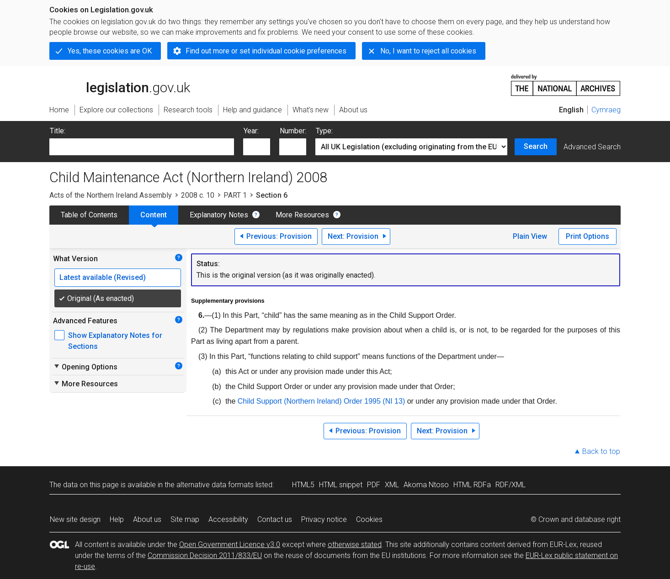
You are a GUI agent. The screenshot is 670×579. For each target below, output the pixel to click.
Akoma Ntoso (426, 484)
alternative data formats (215, 484)
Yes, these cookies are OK (110, 51)
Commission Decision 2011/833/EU (205, 555)
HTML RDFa (472, 484)
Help (117, 519)
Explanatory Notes (219, 215)
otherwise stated (355, 544)
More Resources (302, 215)
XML (392, 484)
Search (536, 146)
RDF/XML (510, 484)
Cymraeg (606, 109)
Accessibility (228, 519)
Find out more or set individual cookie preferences (266, 51)
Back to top (601, 451)
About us (147, 519)
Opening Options (85, 366)
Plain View (530, 236)
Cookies (369, 519)
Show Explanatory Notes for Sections (115, 341)
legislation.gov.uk (119, 84)
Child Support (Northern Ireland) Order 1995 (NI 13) (321, 401)
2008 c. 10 (197, 195)
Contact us (274, 519)
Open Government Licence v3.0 (229, 544)
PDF (373, 484)
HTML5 (303, 484)
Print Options (587, 236)
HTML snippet (340, 484)
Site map (184, 519)
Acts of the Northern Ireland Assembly (110, 195)
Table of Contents (89, 215)
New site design (75, 519)
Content (153, 215)
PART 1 (235, 195)
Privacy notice (324, 519)
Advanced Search (592, 146)
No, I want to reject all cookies (428, 51)
